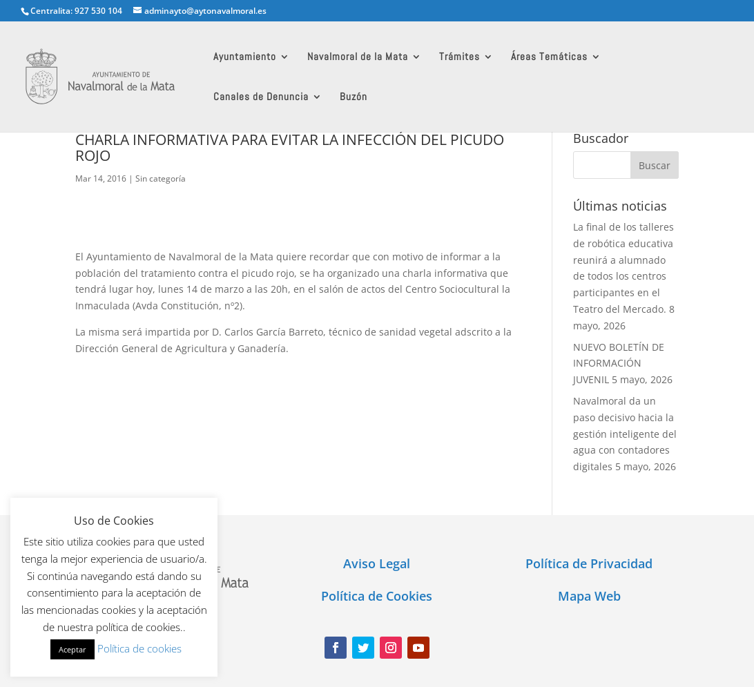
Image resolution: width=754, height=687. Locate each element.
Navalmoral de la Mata (357, 57)
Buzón (353, 97)
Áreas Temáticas (549, 57)
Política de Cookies (376, 596)
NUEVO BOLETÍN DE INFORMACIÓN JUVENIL (618, 363)
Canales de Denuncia (261, 97)
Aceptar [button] (72, 649)
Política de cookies (139, 648)
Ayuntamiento (244, 57)
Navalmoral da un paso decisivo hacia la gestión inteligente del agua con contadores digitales (625, 433)
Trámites (459, 57)
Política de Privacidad (588, 563)
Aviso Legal (376, 563)
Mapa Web (589, 596)
